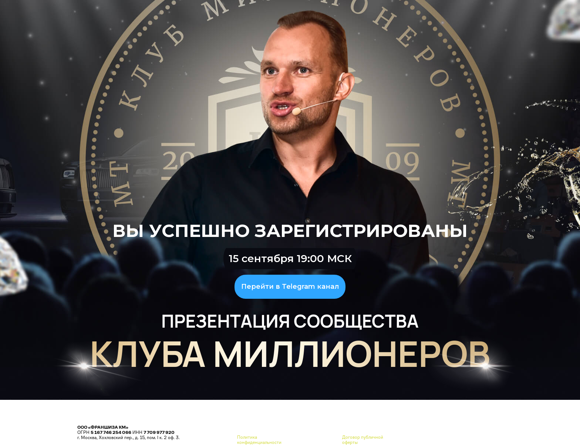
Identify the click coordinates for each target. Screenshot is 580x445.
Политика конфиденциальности (259, 440)
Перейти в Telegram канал (290, 286)
